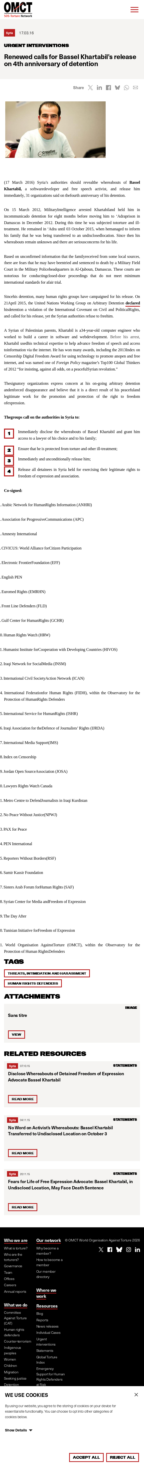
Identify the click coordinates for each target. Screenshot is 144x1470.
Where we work (46, 1293)
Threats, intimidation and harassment (47, 973)
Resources (47, 1306)
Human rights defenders (33, 983)
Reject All (122, 1457)
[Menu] (134, 9)
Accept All (86, 1457)
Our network (48, 1240)
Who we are (16, 1240)
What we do (15, 1305)
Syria (12, 1066)
